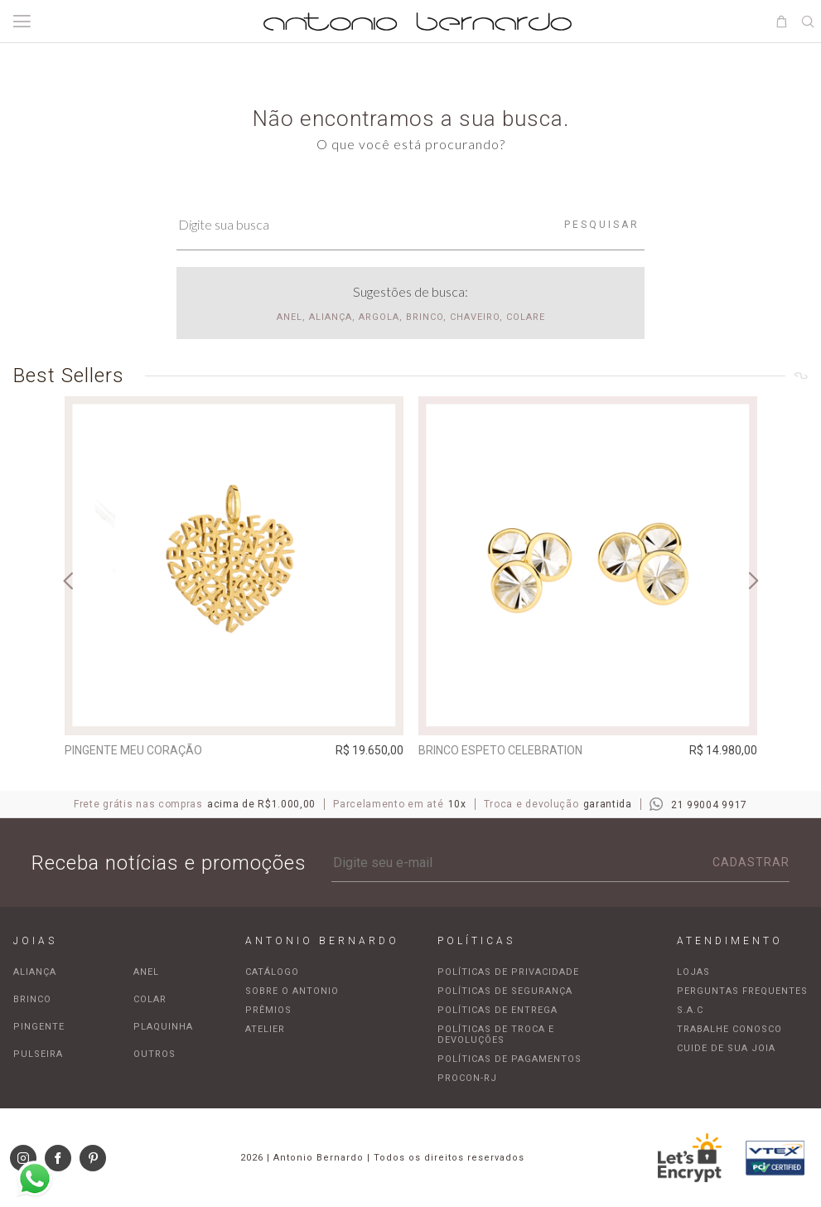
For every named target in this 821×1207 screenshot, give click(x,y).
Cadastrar (751, 862)
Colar (150, 999)
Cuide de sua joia (726, 1048)
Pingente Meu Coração (133, 750)
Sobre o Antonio (292, 991)
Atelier (265, 1029)
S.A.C (690, 1010)
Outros (154, 1054)
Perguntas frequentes (742, 991)
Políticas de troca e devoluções (495, 1034)
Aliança (34, 972)
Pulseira (38, 1054)
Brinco (32, 999)
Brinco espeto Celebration (500, 750)
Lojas (693, 972)
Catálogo (272, 972)
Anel (146, 972)
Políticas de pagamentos (509, 1059)
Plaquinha (163, 1026)
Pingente (39, 1026)
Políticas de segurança (504, 991)
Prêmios (268, 1010)
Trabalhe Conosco (729, 1029)
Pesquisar (602, 224)
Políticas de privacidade (508, 972)
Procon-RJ (467, 1078)
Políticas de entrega (497, 1010)
